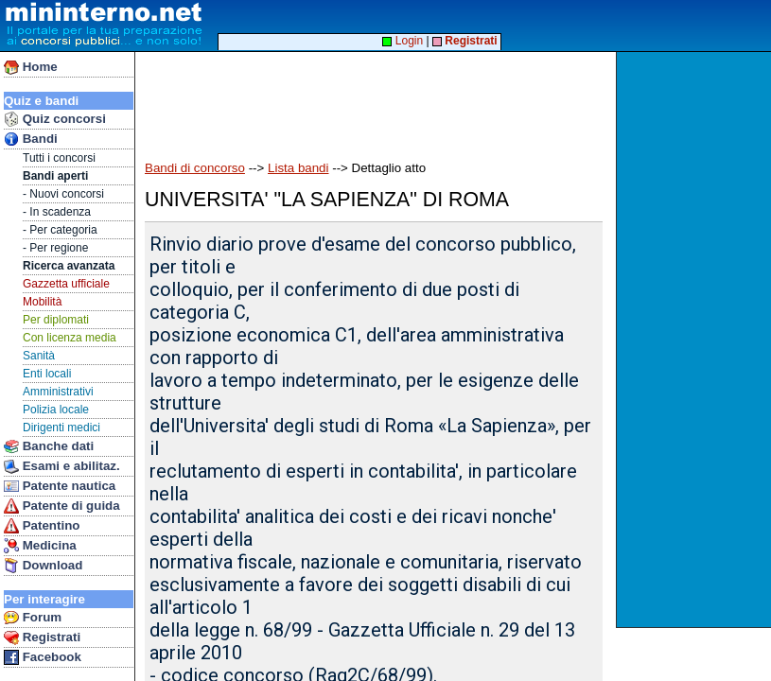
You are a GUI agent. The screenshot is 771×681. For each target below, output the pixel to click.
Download (43, 565)
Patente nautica (59, 486)
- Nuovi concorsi (63, 194)
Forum (32, 617)
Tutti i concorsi (59, 158)
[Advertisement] (696, 339)
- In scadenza (57, 211)
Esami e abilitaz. (62, 466)
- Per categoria (60, 229)
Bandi (31, 139)
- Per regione (55, 247)
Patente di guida (62, 506)
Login (402, 40)
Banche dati (49, 446)
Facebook (42, 657)
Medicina (40, 545)
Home (31, 67)
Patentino (41, 525)
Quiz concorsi (55, 119)
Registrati (42, 637)
